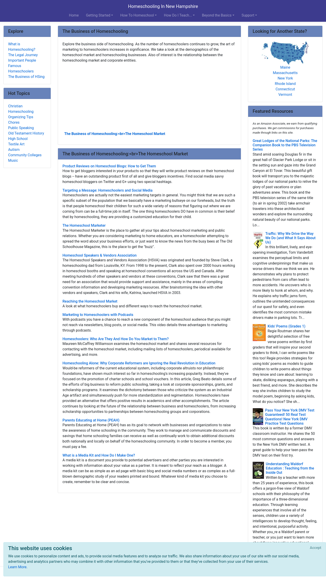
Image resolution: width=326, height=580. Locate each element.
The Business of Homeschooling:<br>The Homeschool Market (114, 134)
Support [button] (248, 15)
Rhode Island (285, 84)
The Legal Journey (23, 55)
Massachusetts (285, 73)
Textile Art (16, 144)
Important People (22, 60)
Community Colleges (24, 155)
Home (74, 15)
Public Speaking (21, 128)
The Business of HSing (26, 77)
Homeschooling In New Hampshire (163, 6)
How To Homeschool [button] (137, 15)
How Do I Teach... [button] (178, 15)
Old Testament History (26, 133)
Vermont (285, 94)
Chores (13, 122)
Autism (14, 149)
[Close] (315, 547)
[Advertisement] (149, 96)
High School (18, 139)
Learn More (17, 567)
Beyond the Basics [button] (217, 15)
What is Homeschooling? (21, 47)
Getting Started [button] (98, 15)
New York (285, 78)
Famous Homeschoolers (21, 68)
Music (13, 160)
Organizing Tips (20, 117)
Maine (285, 67)
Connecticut (285, 89)
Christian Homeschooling (21, 109)
